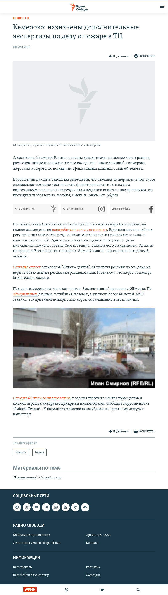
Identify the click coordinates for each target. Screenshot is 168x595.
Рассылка (93, 567)
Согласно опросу (27, 267)
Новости (21, 18)
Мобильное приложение (31, 535)
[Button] (119, 56)
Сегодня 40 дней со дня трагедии (41, 398)
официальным (25, 294)
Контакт (92, 543)
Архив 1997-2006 (98, 535)
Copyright (93, 575)
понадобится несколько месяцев (79, 230)
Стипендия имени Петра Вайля (36, 543)
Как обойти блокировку (31, 575)
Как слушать (22, 567)
